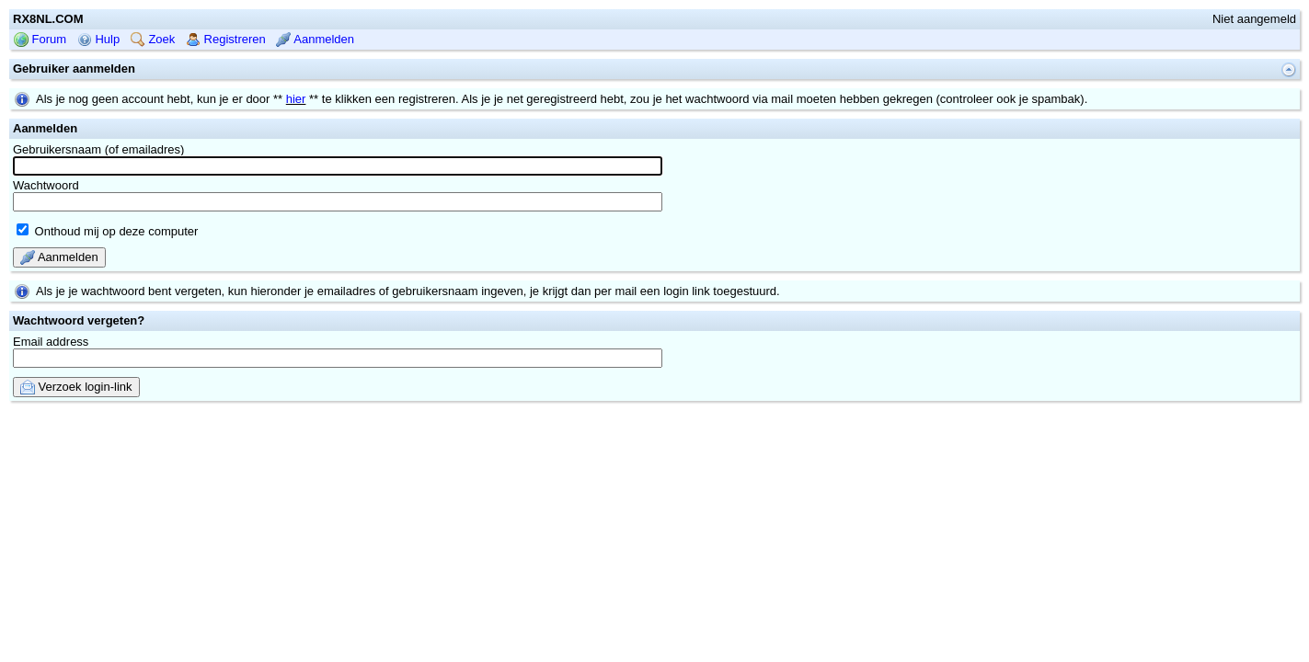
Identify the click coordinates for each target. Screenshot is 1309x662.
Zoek (153, 98)
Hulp (98, 98)
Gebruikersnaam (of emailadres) (337, 217)
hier (296, 158)
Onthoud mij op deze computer (107, 290)
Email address (337, 410)
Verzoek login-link (76, 446)
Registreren (226, 98)
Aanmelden (315, 98)
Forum (40, 98)
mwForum (599, 475)
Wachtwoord (337, 253)
